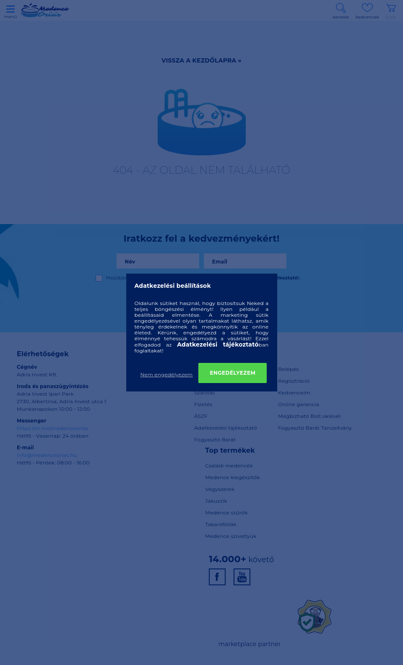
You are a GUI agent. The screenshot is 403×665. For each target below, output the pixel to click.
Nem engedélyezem (166, 374)
